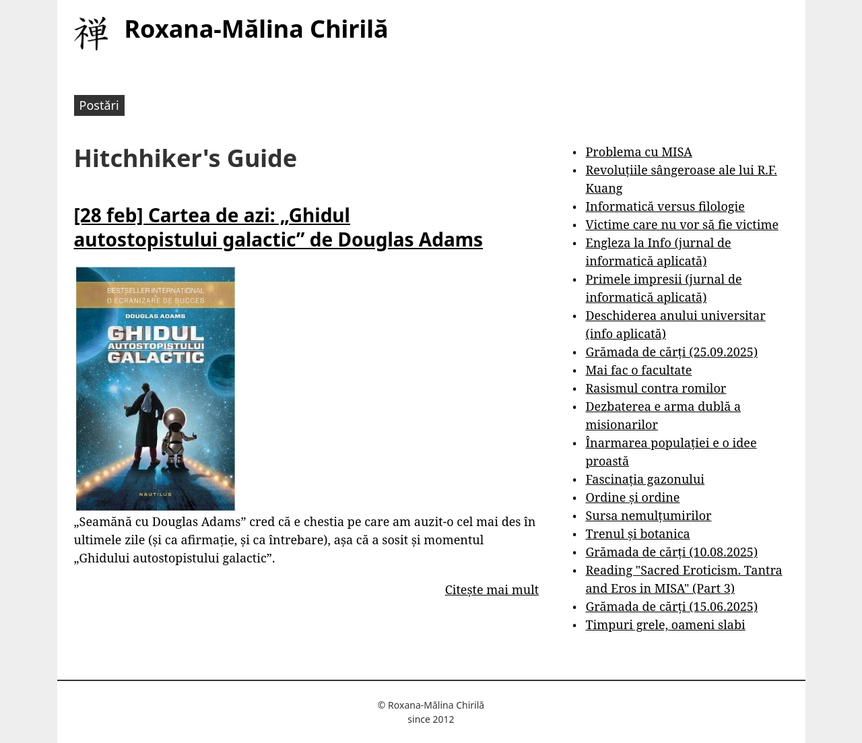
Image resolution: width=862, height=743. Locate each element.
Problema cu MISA (638, 151)
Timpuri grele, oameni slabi (665, 624)
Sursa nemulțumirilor (648, 515)
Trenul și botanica (637, 533)
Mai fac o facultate (638, 370)
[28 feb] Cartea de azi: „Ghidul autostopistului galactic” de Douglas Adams (279, 227)
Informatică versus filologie (664, 206)
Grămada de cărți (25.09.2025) (671, 352)
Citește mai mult (492, 589)
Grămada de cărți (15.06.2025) (671, 606)
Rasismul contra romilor (655, 388)
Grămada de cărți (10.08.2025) (671, 552)
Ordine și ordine (632, 497)
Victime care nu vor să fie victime (681, 224)
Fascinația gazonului (644, 479)
